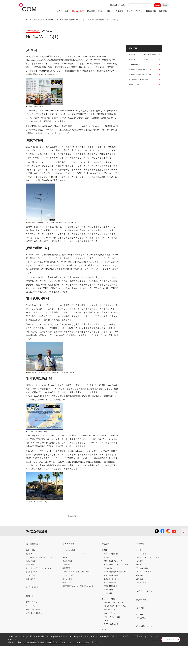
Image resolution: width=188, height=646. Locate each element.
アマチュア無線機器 (111, 554)
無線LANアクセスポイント (113, 602)
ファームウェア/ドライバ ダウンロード (40, 568)
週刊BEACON (53, 20)
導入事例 (29, 554)
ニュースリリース (32, 606)
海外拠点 (139, 579)
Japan (157, 5)
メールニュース (135, 87)
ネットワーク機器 (109, 599)
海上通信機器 (67, 561)
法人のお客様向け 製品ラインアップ (39, 557)
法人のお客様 (62, 11)
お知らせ (30, 596)
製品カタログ (30, 561)
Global (165, 5)
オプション (106, 630)
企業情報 (120, 11)
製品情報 (91, 11)
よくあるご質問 (31, 572)
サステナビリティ (135, 11)
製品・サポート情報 (33, 609)
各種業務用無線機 (110, 586)
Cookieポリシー (80, 642)
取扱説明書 (30, 564)
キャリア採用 (141, 618)
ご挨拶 (138, 550)
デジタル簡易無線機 (111, 575)
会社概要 (139, 561)
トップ (28, 20)
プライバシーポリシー (34, 642)
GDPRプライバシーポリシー (58, 642)
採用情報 (163, 11)
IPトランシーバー (110, 582)
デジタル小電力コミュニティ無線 (116, 564)
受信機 (65, 557)
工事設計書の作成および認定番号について (78, 586)
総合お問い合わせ (119, 5)
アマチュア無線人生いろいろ (73, 20)
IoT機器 (106, 620)
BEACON (134, 49)
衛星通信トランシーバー (113, 579)
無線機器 (105, 550)
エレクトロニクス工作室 (138, 62)
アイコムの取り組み (143, 572)
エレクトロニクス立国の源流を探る (143, 57)
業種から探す (30, 550)
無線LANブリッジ (110, 613)
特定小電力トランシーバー (113, 561)
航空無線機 (108, 593)
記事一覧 (72, 516)
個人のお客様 (78, 11)
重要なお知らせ (31, 602)
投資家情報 (151, 11)
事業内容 (139, 564)
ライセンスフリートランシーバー (75, 554)
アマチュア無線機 (69, 550)
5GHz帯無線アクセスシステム (115, 606)
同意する (170, 640)
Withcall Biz (108, 568)
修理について (30, 579)
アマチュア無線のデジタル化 (140, 77)
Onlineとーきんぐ (135, 67)
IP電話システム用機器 (112, 617)
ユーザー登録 (30, 575)
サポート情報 (104, 11)
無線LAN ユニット (110, 610)
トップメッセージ (142, 554)
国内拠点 (139, 575)
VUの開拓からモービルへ (138, 82)
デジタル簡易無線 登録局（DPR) (115, 572)
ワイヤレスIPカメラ (111, 624)
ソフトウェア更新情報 (34, 613)
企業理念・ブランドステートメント (149, 557)
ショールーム (141, 582)
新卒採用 (139, 614)
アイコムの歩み (142, 568)
